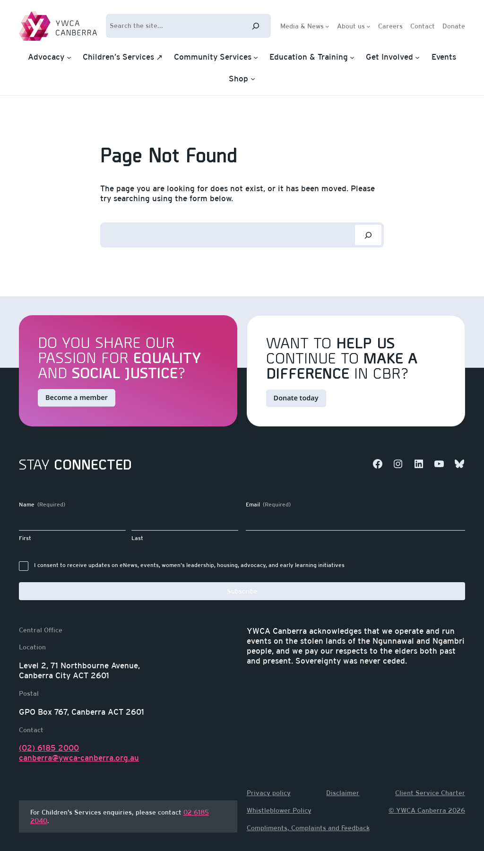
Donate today (296, 397)
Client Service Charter (430, 793)
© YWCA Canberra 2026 (427, 810)
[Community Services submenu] (255, 57)
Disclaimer (342, 793)
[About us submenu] (368, 26)
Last (137, 538)
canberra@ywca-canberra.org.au (79, 757)
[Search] (255, 26)
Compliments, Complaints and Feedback (308, 828)
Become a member (76, 397)
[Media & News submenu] (327, 26)
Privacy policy (269, 793)
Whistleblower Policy (279, 810)
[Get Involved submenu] (417, 57)
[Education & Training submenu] (352, 57)
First (25, 538)
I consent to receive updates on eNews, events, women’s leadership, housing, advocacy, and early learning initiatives (189, 565)
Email (268, 505)
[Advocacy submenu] (69, 57)
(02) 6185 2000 (49, 748)
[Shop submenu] (253, 78)
